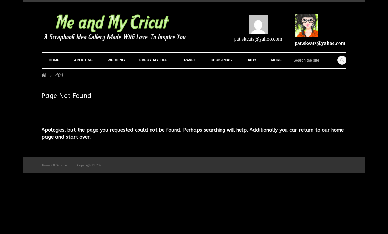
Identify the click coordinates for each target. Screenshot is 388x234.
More (276, 60)
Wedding (116, 60)
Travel (189, 60)
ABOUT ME (83, 60)
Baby (251, 60)
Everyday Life (153, 60)
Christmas (221, 60)
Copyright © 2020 (90, 165)
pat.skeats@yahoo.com (258, 39)
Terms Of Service (54, 165)
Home (54, 60)
